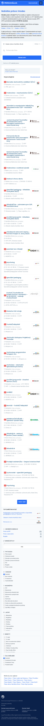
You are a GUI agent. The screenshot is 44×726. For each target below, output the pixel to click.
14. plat (7, 639)
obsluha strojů (25, 33)
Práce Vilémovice (18, 680)
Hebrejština (8, 628)
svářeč (18, 33)
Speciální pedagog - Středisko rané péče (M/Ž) (18, 190)
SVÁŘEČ (9, 392)
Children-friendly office (11, 648)
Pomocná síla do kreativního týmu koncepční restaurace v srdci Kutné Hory (17, 138)
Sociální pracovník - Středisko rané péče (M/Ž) (18, 218)
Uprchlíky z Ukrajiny (9, 607)
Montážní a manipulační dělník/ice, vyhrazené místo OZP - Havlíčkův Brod (20, 107)
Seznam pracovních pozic (8, 708)
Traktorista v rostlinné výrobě (18, 168)
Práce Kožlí (34, 682)
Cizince (6, 596)
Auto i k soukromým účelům (12, 641)
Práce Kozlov (28, 680)
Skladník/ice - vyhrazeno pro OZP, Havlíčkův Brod (20, 205)
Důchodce (7, 599)
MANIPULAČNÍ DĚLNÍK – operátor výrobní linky (15, 419)
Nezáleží (6, 574)
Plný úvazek (7, 554)
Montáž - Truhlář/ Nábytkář (17, 405)
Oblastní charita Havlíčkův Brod (12, 517)
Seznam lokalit (26, 708)
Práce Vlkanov (17, 682)
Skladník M (11, 448)
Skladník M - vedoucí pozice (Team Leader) (15, 434)
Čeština (7, 622)
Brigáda (5, 536)
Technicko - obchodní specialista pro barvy (15, 365)
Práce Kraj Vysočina (27, 684)
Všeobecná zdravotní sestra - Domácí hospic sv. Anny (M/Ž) (18, 232)
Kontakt (3, 705)
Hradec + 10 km (5, 28)
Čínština (7, 624)
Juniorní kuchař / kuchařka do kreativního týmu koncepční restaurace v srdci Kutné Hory (17, 122)
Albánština (8, 615)
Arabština (7, 620)
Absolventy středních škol (11, 592)
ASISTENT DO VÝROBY (15, 249)
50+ (5, 588)
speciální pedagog (14, 278)
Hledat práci (22, 57)
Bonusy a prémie (9, 644)
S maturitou (7, 578)
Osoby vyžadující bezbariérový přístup (14, 605)
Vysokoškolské (8, 581)
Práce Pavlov (8, 680)
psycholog (11, 262)
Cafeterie (7, 646)
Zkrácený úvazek (8, 556)
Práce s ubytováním (8, 534)
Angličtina (7, 617)
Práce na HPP (6, 531)
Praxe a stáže (7, 567)
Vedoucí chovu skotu (15, 179)
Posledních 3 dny (8, 662)
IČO (5, 563)
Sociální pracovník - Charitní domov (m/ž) (18, 380)
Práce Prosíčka (33, 678)
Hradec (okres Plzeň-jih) (11, 71)
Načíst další (22, 502)
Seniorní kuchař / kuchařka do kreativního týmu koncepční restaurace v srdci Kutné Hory (17, 154)
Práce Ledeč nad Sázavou (20, 678)
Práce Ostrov (8, 678)
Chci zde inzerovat (35, 77)
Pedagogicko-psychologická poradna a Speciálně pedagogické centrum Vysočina (17, 513)
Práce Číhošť (25, 682)
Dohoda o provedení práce (11, 558)
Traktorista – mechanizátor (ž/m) (20, 93)
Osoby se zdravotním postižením (12, 603)
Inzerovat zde (33, 3)
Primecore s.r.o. (7, 522)
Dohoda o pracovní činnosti (11, 560)
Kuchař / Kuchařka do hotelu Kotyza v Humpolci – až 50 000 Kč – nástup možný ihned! (17, 295)
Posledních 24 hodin (9, 660)
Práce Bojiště (8, 682)
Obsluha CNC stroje (14, 311)
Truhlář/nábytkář (13, 324)
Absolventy (7, 590)
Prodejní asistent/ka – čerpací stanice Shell (23, 462)
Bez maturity (7, 576)
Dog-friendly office (10, 650)
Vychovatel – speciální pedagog (19, 473)
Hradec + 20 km (19, 28)
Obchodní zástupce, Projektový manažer (18, 338)
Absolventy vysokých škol (11, 594)
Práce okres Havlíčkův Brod (12, 684)
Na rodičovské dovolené (10, 601)
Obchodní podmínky (6, 703)
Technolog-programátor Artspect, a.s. (16, 353)
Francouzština (8, 626)
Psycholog (11, 485)
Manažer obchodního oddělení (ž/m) (21, 82)
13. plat (7, 637)
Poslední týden (8, 664)
